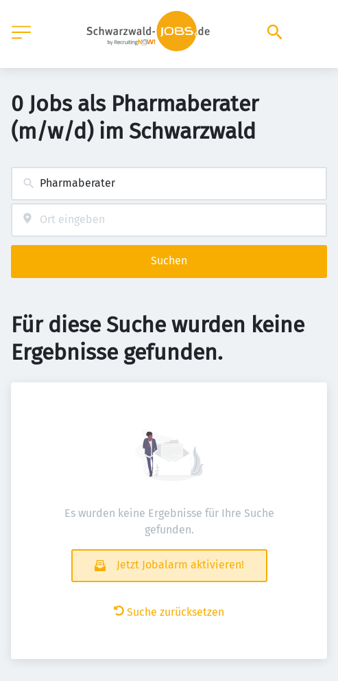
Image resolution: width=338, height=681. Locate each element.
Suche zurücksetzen (169, 612)
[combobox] (169, 183)
